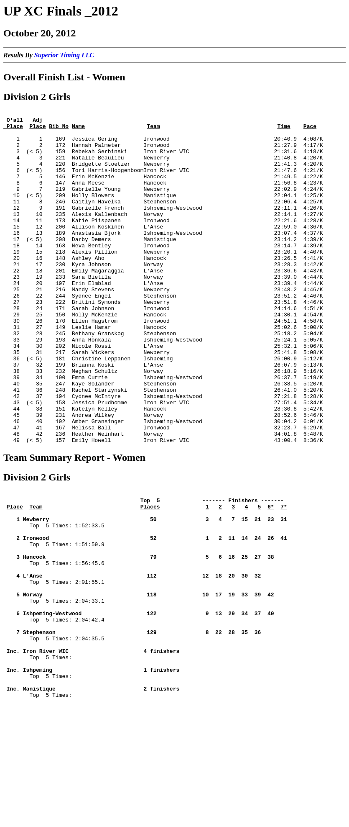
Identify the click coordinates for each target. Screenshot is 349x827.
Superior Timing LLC (64, 55)
